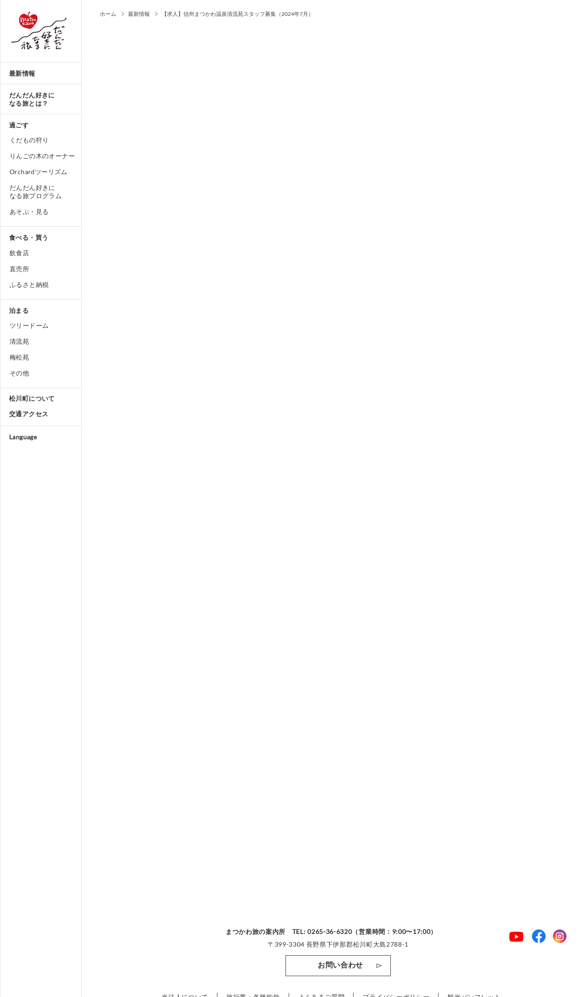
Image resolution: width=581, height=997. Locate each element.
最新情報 (22, 73)
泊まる (19, 310)
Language (23, 437)
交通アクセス (28, 414)
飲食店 (19, 253)
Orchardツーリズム (39, 171)
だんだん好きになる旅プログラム (36, 191)
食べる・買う (28, 237)
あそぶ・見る (29, 211)
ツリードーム (29, 325)
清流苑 (19, 341)
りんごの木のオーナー (42, 156)
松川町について (32, 398)
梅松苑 (19, 357)
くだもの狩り (29, 140)
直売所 (19, 268)
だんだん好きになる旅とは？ (32, 99)
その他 (19, 373)
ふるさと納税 (29, 284)
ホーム (108, 13)
